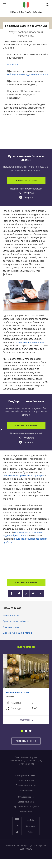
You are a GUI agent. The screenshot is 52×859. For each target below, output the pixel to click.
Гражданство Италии (26, 785)
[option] (26, 689)
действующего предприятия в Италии (27, 74)
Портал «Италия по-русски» (26, 806)
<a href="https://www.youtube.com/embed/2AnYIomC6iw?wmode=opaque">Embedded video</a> (26, 132)
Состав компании (26, 801)
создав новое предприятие (29, 342)
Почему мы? (26, 811)
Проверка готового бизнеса (16, 621)
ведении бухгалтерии (14, 535)
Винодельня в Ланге (17, 692)
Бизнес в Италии (11, 615)
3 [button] (30, 731)
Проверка (12, 64)
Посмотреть (26, 719)
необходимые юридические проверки (23, 475)
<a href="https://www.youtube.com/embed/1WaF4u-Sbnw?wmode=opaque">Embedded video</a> (26, 560)
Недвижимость (26, 790)
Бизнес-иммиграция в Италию (17, 632)
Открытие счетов (11, 627)
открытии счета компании (28, 532)
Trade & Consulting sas (26, 11)
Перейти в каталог (26, 180)
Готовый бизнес (26, 741)
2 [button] (26, 731)
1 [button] (22, 731)
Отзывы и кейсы (26, 797)
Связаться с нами (26, 425)
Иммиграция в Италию (26, 775)
